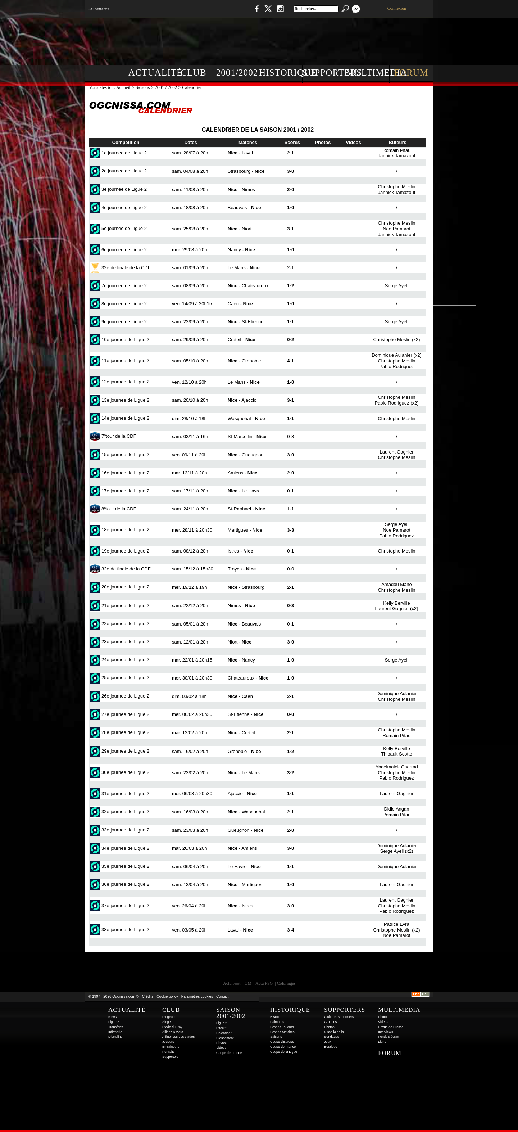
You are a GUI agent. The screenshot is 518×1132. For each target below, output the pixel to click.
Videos (221, 1048)
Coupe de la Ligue (283, 1052)
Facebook (256, 12)
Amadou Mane (396, 584)
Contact (222, 996)
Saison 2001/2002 (230, 1012)
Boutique (233, 12)
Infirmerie (115, 1032)
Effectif (221, 1028)
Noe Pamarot (396, 228)
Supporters (324, 72)
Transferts (115, 1027)
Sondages (331, 1036)
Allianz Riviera (172, 1032)
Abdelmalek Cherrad (396, 767)
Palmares (277, 1022)
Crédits (148, 996)
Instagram (280, 12)
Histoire (275, 1017)
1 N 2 (205, 12)
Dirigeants (169, 1017)
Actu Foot (231, 983)
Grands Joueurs (282, 1027)
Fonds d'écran (388, 1036)
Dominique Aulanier (392, 355)
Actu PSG (264, 983)
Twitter (268, 12)
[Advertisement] (302, 40)
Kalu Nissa (359, 968)
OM (248, 983)
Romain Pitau (396, 150)
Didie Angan (396, 809)
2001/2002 (237, 72)
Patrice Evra (396, 924)
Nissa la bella (334, 1032)
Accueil (124, 87)
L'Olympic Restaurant (263, 968)
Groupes (330, 1022)
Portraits (168, 1052)
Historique (281, 72)
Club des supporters (339, 1017)
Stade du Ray (172, 1027)
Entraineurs (170, 1046)
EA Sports (167, 968)
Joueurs (168, 1041)
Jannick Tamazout (396, 155)
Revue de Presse (391, 1027)
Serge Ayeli (397, 285)
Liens (382, 1041)
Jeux (327, 1041)
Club (193, 72)
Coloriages (286, 983)
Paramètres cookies (197, 996)
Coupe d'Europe (282, 1041)
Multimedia (368, 72)
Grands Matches (282, 1032)
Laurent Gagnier (397, 452)
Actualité (150, 72)
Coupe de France (229, 1053)
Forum (411, 72)
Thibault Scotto (396, 754)
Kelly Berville (396, 603)
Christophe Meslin (396, 186)
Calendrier (224, 1033)
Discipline (115, 1036)
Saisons (143, 87)
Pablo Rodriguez (396, 366)
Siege (166, 1022)
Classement (225, 1038)
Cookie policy (167, 996)
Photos (221, 1043)
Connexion (396, 8)
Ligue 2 (113, 1022)
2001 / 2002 (166, 87)
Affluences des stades (178, 1036)
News (112, 1017)
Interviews (385, 1032)
